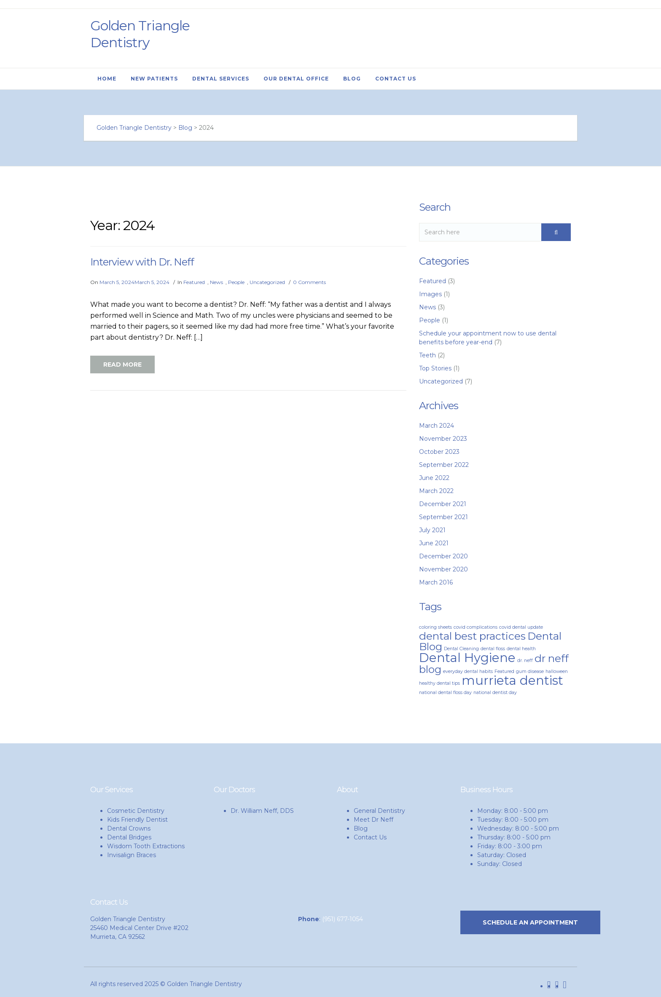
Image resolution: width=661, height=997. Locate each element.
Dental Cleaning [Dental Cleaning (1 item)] (461, 648)
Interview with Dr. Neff (142, 262)
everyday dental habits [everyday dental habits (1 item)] (468, 671)
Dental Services (220, 78)
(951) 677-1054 (342, 919)
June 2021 (434, 543)
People (236, 282)
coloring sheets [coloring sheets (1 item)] (435, 627)
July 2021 (432, 530)
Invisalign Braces (131, 855)
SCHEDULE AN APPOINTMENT (530, 922)
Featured (194, 282)
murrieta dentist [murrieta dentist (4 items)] (512, 680)
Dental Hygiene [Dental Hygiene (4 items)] (467, 657)
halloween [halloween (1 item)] (556, 671)
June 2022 (434, 478)
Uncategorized (267, 282)
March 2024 (436, 425)
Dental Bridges (129, 837)
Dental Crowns (128, 828)
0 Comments (309, 282)
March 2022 (436, 491)
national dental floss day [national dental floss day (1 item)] (445, 692)
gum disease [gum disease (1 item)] (530, 671)
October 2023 (439, 452)
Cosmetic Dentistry (135, 811)
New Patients (154, 78)
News (216, 282)
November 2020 (443, 569)
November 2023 (443, 438)
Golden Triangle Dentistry (140, 34)
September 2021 (443, 517)
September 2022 (444, 465)
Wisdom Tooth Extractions (146, 846)
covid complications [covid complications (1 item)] (475, 627)
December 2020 (443, 556)
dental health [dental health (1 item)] (521, 648)
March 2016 (436, 582)
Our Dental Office (296, 78)
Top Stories (435, 368)
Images (430, 294)
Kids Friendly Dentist (137, 819)
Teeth (427, 355)
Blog (352, 78)
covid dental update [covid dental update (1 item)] (521, 627)
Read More (122, 364)
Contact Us (395, 78)
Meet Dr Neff (373, 819)
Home (106, 78)
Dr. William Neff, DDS (262, 811)
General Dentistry (379, 811)
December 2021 (442, 504)
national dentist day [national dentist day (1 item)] (495, 692)
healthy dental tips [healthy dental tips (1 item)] (439, 683)
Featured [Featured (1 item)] (504, 671)
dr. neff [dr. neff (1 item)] (525, 660)
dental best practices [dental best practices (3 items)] (472, 636)
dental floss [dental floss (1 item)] (493, 648)
